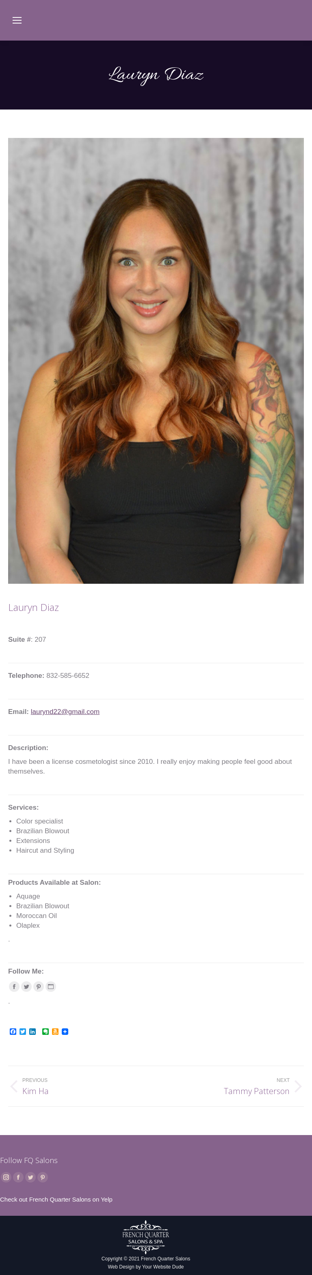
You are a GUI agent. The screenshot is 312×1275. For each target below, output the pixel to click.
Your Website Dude (163, 1267)
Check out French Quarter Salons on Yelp (56, 1199)
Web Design (121, 1267)
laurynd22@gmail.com (65, 712)
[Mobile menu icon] (17, 20)
